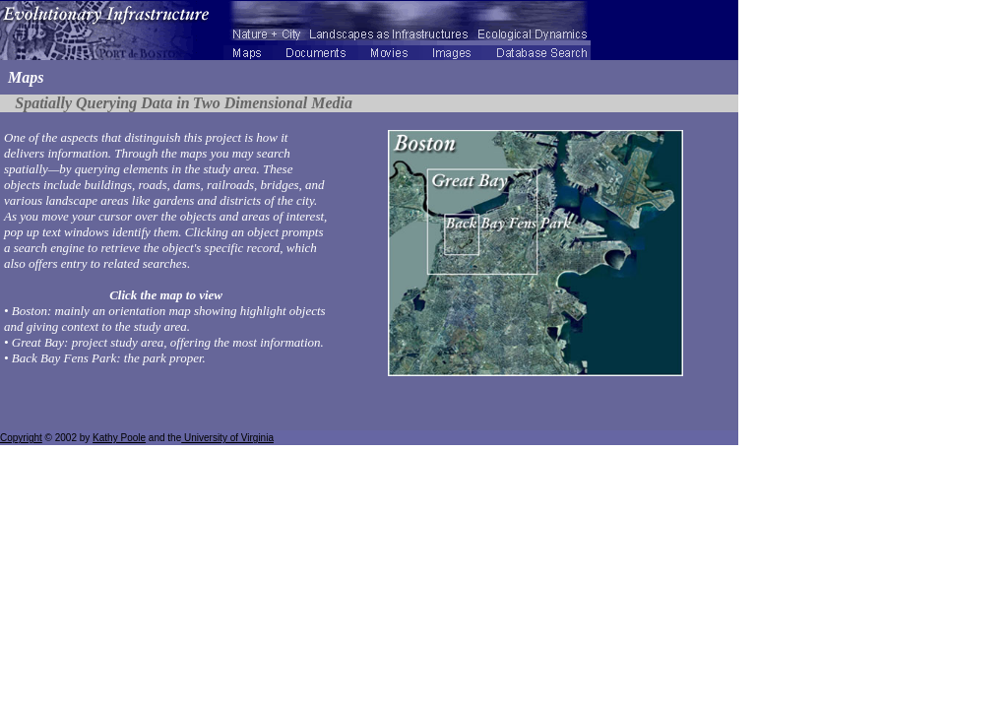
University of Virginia (227, 437)
